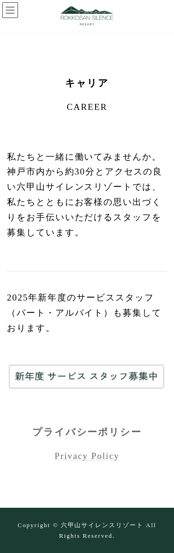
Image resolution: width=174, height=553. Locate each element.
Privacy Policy (87, 456)
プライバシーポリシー (87, 432)
